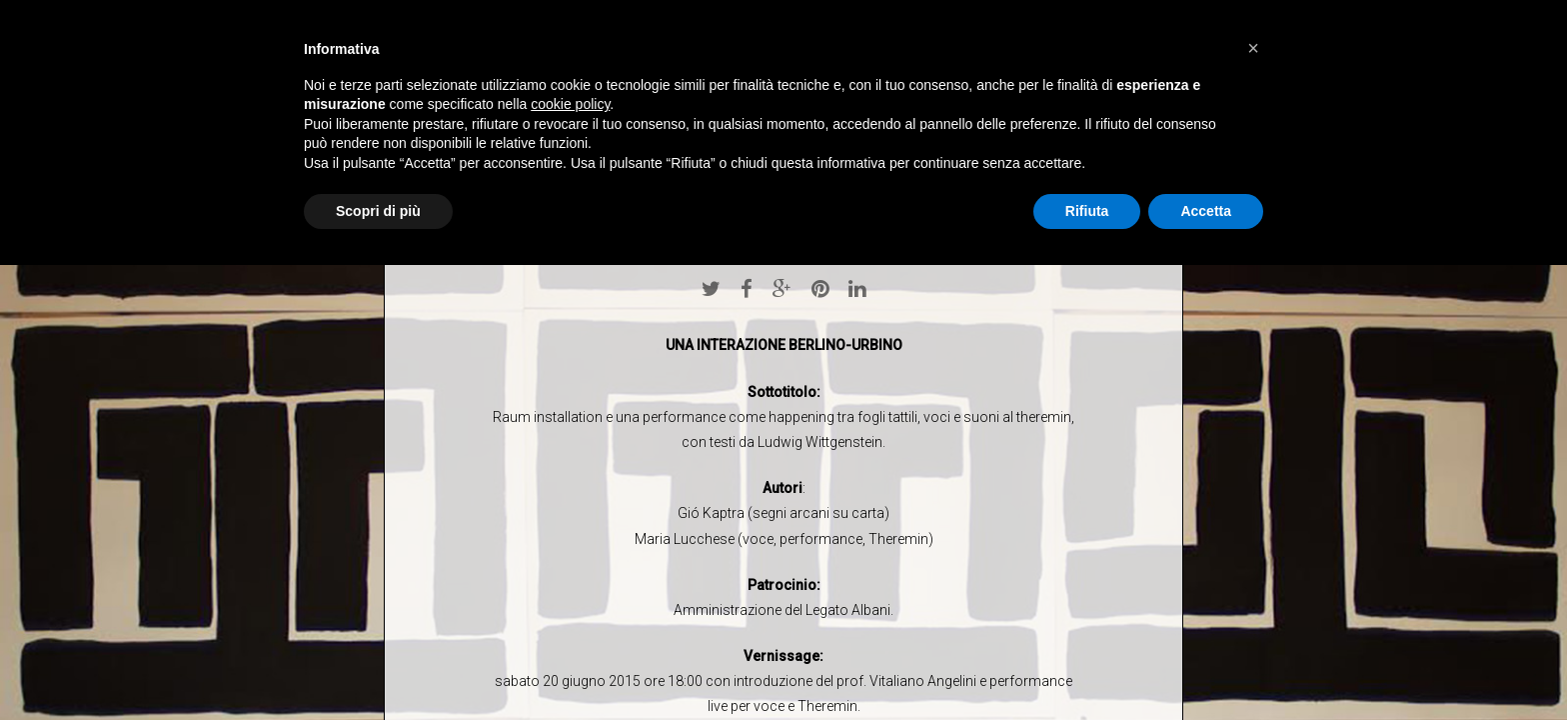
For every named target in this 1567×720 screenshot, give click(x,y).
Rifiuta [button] (1087, 211)
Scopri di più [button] (378, 211)
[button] (1253, 48)
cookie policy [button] (570, 104)
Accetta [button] (1205, 211)
